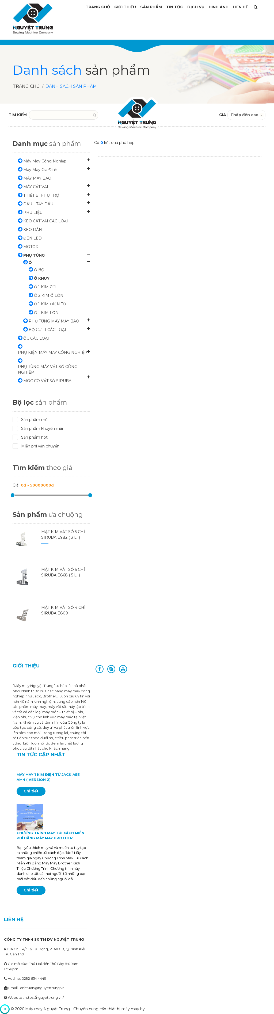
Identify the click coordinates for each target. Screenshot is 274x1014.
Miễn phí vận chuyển (38, 446)
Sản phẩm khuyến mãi (39, 428)
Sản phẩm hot (32, 437)
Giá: (16, 485)
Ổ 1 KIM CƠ (45, 286)
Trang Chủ (98, 7)
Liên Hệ (240, 7)
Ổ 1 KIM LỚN (46, 312)
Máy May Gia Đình (40, 169)
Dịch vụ (195, 7)
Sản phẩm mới (32, 419)
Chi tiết (31, 791)
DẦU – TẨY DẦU (38, 204)
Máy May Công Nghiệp (44, 161)
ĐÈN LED (32, 238)
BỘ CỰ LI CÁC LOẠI (47, 329)
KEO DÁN (32, 229)
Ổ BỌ (39, 269)
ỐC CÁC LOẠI (36, 338)
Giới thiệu (125, 7)
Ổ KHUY (42, 278)
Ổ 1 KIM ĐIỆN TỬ (50, 304)
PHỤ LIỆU (33, 212)
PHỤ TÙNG (34, 255)
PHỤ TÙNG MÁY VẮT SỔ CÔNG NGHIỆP (47, 369)
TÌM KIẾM (18, 114)
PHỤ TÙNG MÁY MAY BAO (54, 321)
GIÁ (222, 114)
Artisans (153, 1009)
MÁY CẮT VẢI (35, 186)
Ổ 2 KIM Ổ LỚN (48, 295)
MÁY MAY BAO (37, 178)
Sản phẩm (151, 7)
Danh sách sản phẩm (71, 86)
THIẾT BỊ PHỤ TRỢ (41, 195)
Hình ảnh (219, 7)
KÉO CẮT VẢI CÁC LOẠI (45, 221)
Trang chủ (26, 86)
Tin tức (174, 7)
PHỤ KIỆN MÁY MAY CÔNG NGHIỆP (52, 352)
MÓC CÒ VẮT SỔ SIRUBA (47, 380)
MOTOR (31, 246)
